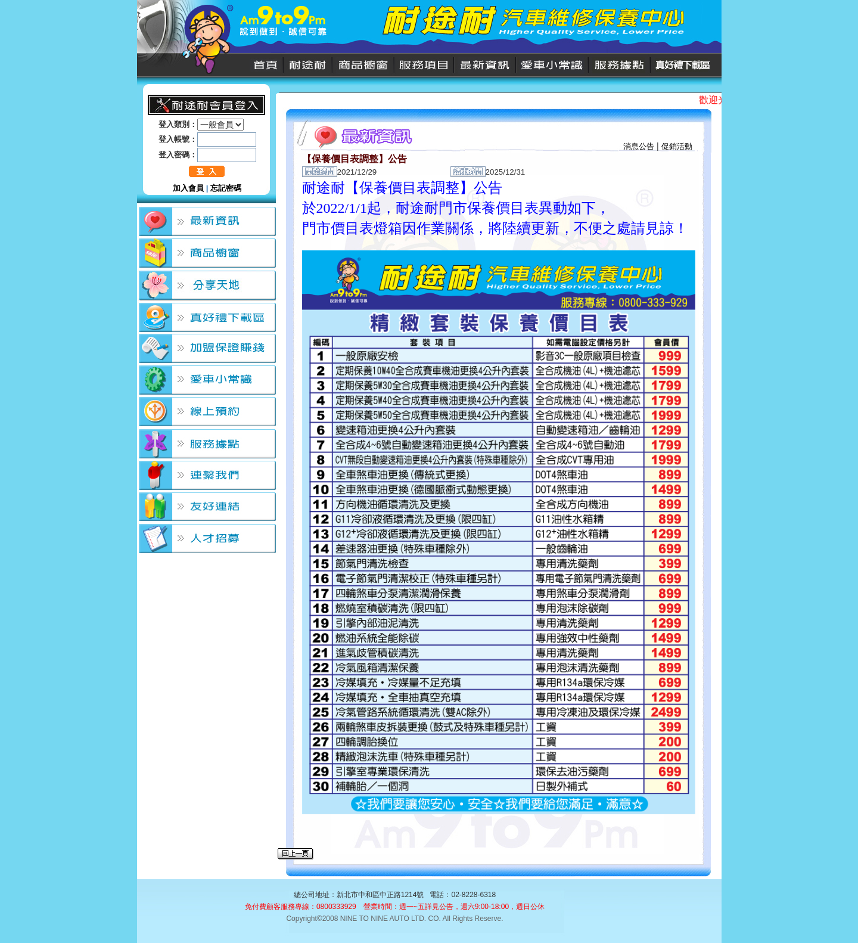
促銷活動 (676, 146)
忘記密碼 (225, 188)
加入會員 (188, 188)
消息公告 (638, 146)
